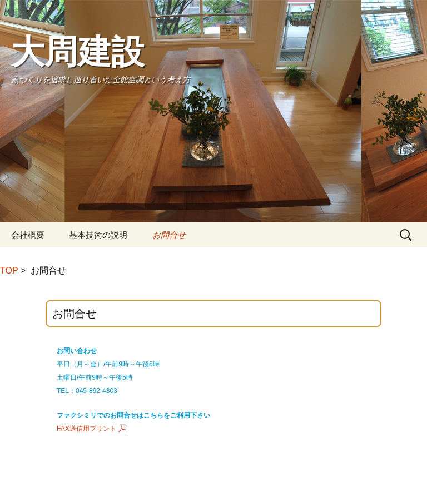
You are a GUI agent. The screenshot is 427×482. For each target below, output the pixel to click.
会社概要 (27, 235)
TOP (9, 270)
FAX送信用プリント (86, 429)
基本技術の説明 (98, 235)
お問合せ (169, 235)
